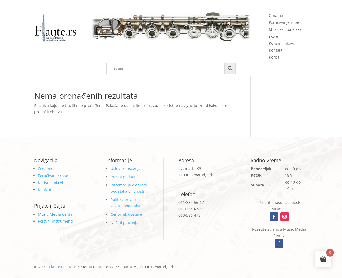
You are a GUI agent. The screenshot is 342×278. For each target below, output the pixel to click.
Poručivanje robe (284, 22)
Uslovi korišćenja (126, 168)
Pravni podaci (123, 176)
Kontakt (275, 50)
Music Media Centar (56, 214)
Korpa (274, 57)
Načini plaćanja (124, 222)
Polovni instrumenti (55, 221)
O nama (276, 15)
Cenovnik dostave (126, 214)
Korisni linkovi (281, 43)
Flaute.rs (57, 266)
